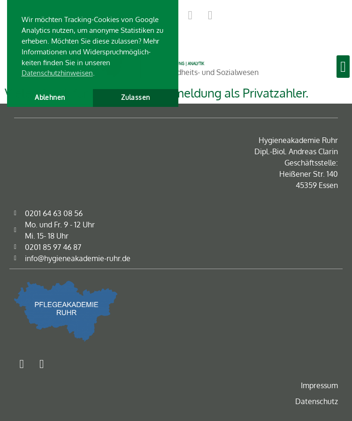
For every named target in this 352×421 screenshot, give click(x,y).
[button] (343, 66)
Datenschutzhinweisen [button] (57, 72)
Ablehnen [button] (50, 97)
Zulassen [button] (135, 97)
